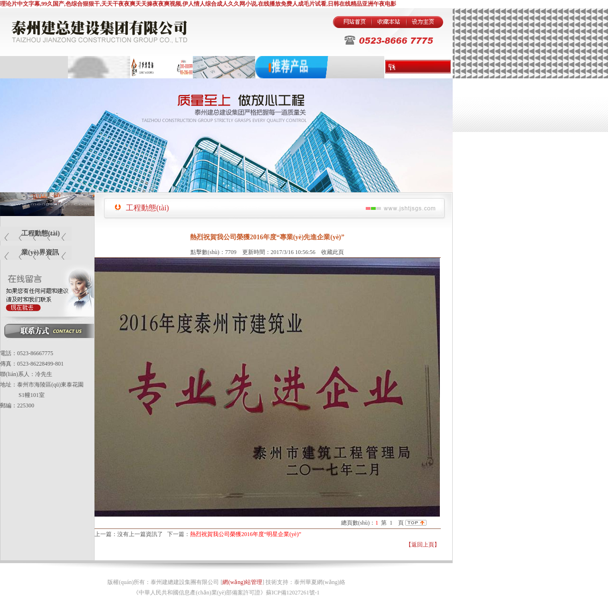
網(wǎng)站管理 (242, 582)
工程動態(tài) (40, 233)
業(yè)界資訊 (40, 252)
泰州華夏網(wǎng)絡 (319, 582)
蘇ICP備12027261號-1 (293, 592)
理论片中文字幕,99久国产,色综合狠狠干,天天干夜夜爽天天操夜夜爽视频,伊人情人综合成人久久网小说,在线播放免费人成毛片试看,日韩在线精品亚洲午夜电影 (198, 3)
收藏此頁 (332, 252)
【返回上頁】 (423, 544)
